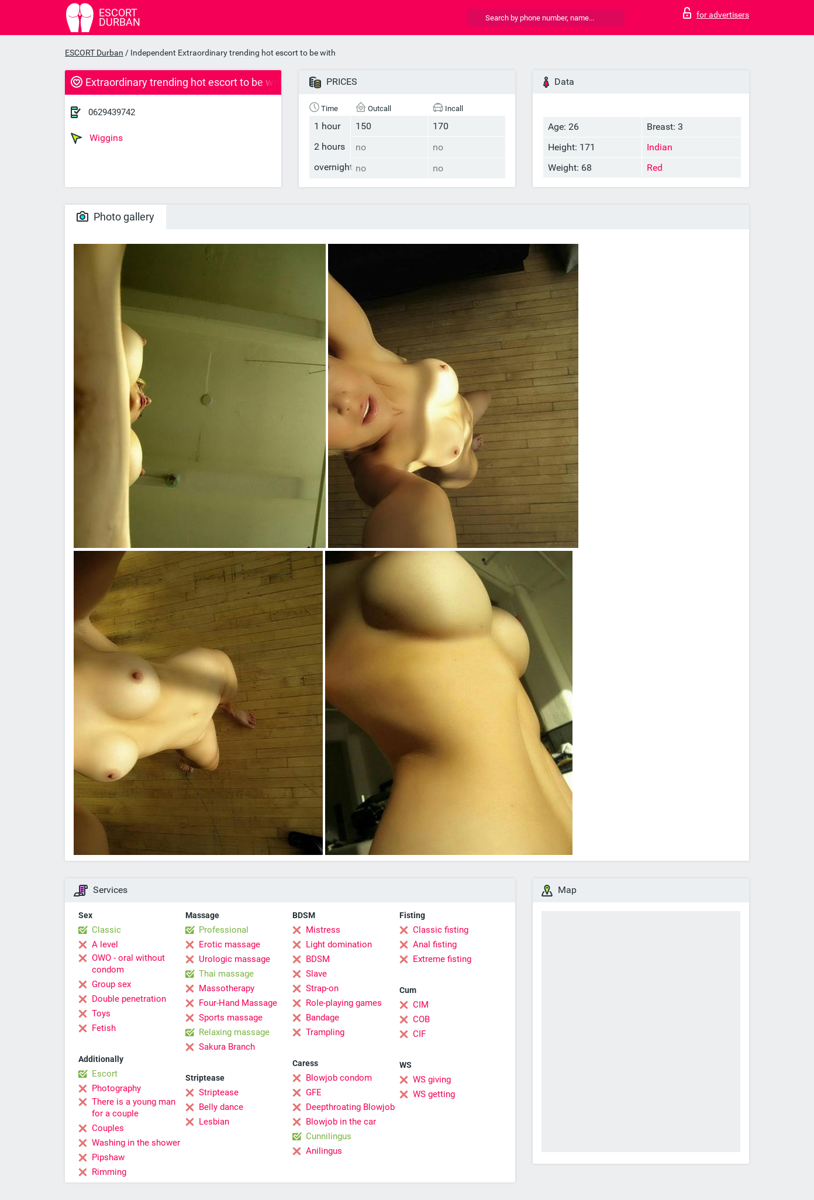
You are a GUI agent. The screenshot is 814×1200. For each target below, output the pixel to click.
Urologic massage (234, 959)
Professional (224, 930)
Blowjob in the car (341, 1121)
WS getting (434, 1094)
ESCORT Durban (94, 52)
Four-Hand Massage (238, 1003)
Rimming (109, 1172)
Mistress (323, 930)
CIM (421, 1004)
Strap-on (322, 988)
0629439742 (111, 112)
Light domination (339, 944)
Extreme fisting (442, 959)
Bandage (322, 1017)
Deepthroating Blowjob (350, 1107)
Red (655, 167)
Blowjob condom (339, 1078)
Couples (108, 1128)
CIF (419, 1034)
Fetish (104, 1028)
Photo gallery (115, 217)
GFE (314, 1092)
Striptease (219, 1092)
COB (421, 1019)
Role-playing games (344, 1003)
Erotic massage (229, 944)
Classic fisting (440, 930)
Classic (106, 930)
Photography (116, 1088)
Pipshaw (108, 1157)
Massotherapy (226, 988)
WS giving (432, 1079)
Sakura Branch (227, 1047)
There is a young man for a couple (133, 1107)
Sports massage (231, 1017)
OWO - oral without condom (128, 964)
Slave (316, 973)
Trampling (325, 1032)
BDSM (318, 959)
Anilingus (324, 1151)
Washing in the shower (136, 1142)
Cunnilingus (328, 1136)
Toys (101, 1013)
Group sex (111, 984)
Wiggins (97, 138)
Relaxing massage (234, 1032)
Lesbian (214, 1121)
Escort (105, 1073)
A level (105, 944)
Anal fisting (435, 944)
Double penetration (129, 999)
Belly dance (221, 1107)
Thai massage (226, 973)
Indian (659, 147)
